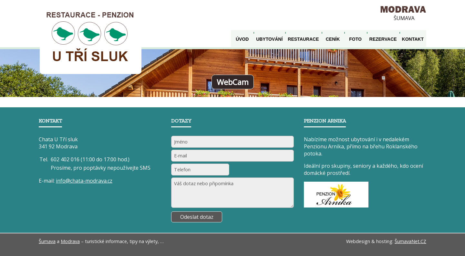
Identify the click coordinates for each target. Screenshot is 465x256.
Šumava (47, 241)
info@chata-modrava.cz (84, 180)
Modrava (70, 241)
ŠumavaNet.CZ (410, 241)
